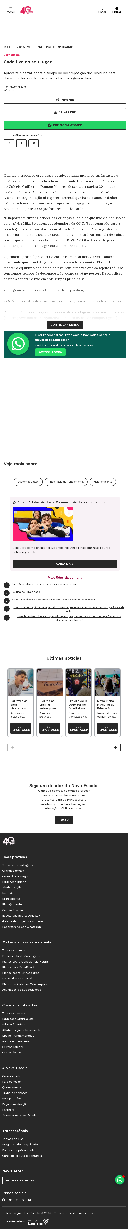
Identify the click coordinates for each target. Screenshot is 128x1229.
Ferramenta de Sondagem (21, 956)
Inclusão (8, 893)
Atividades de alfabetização (21, 990)
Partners (8, 1110)
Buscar (101, 10)
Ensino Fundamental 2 (18, 1036)
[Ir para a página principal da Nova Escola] (26, 10)
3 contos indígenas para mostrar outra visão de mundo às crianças (49, 601)
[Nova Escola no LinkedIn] (23, 1200)
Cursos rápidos (13, 1047)
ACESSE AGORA (50, 352)
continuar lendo (65, 324)
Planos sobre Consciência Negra (25, 962)
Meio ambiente (103, 481)
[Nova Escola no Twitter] (10, 1200)
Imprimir (65, 99)
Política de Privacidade (22, 593)
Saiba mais (65, 563)
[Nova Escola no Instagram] (17, 1200)
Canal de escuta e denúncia (22, 1156)
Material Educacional (17, 979)
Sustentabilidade (28, 481)
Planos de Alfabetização (19, 967)
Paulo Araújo (17, 86)
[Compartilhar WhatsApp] (9, 143)
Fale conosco (11, 1082)
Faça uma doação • (16, 1104)
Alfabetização (12, 888)
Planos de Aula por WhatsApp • (24, 984)
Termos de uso (12, 1139)
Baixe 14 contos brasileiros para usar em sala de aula (41, 585)
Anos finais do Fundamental (66, 481)
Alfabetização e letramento (21, 1030)
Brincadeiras (11, 899)
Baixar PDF (65, 112)
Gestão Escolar (12, 910)
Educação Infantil (14, 882)
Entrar (116, 10)
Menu (11, 10)
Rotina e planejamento (18, 1042)
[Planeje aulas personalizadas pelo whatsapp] (120, 1180)
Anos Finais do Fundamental (55, 46)
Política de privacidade (18, 1150)
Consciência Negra (15, 877)
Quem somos (11, 1088)
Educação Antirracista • (19, 1019)
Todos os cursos (13, 1013)
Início (7, 46)
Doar (64, 820)
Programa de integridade (20, 1145)
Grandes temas (13, 871)
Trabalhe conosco (15, 1093)
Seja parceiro (11, 1099)
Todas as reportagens (17, 865)
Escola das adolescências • (21, 916)
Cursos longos (12, 1053)
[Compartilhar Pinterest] (33, 143)
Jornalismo (24, 46)
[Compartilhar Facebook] (21, 143)
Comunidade (11, 1076)
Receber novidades (20, 1180)
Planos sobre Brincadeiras (20, 973)
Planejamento (12, 905)
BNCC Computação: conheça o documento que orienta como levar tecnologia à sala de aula (64, 609)
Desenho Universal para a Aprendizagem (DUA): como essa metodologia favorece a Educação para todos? (62, 618)
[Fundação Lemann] (38, 1222)
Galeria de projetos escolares (22, 921)
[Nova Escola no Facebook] (3, 1200)
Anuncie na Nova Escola (19, 1116)
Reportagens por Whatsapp (21, 927)
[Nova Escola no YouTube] (29, 1200)
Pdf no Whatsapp (65, 125)
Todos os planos (13, 951)
